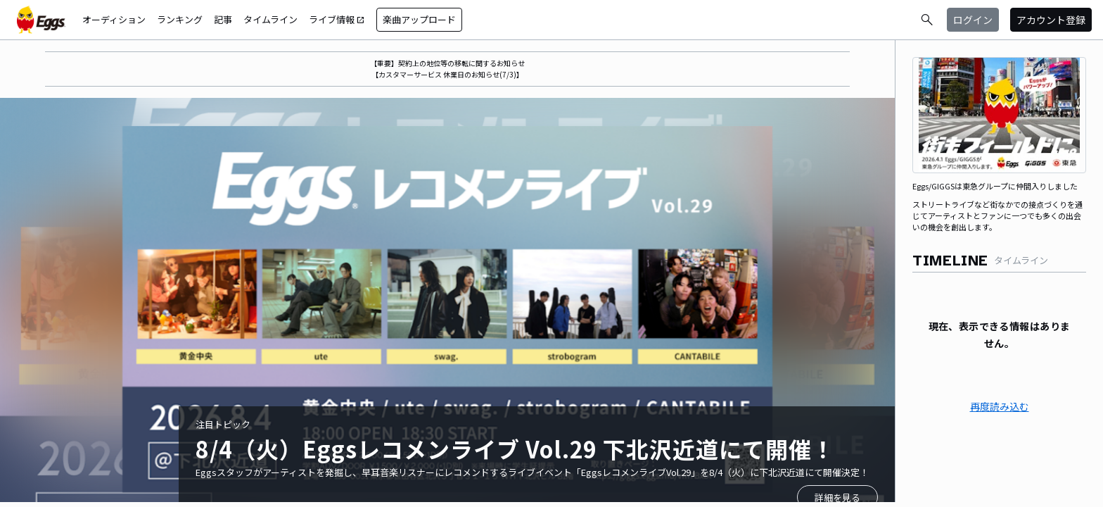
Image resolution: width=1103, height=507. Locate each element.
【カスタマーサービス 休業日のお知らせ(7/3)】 (447, 74)
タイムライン (270, 19)
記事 (223, 19)
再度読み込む (999, 406)
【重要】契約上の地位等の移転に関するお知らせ (447, 63)
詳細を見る (837, 497)
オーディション (114, 19)
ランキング (180, 19)
